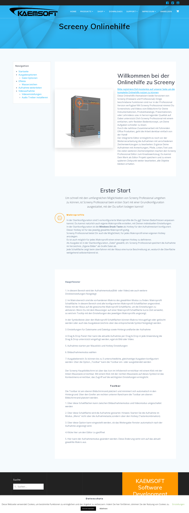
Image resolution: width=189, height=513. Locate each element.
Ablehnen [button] (104, 508)
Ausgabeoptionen (28, 74)
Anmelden (166, 11)
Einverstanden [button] (88, 508)
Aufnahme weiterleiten (30, 87)
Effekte (22, 81)
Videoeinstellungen (31, 94)
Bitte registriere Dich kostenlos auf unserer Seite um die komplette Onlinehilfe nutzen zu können (146, 91)
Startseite (23, 71)
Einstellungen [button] (178, 504)
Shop (100, 11)
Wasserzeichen (29, 84)
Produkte (86, 11)
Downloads (116, 11)
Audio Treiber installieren (35, 97)
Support (131, 11)
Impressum (148, 11)
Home (73, 11)
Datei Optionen (29, 77)
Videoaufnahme (27, 90)
